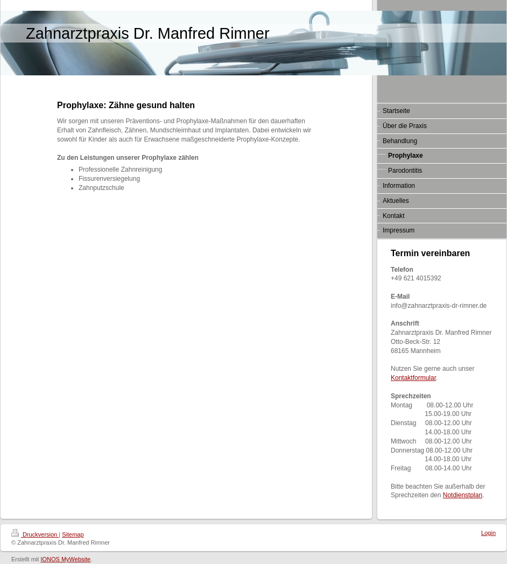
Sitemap (72, 534)
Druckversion (35, 534)
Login (488, 533)
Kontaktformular (413, 378)
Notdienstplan (462, 495)
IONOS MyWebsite (65, 559)
